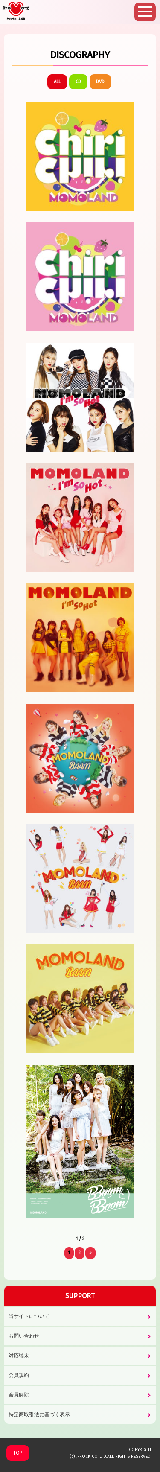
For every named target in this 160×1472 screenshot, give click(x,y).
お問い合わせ (24, 1336)
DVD (100, 82)
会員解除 (19, 1395)
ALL (57, 82)
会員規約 (19, 1375)
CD (78, 82)
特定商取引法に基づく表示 (39, 1414)
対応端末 (19, 1355)
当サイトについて (29, 1316)
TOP (18, 1453)
